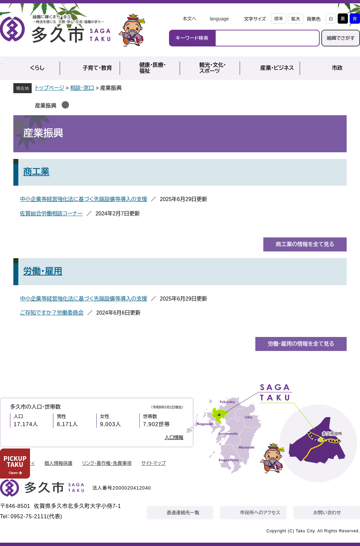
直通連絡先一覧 (183, 512)
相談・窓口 (82, 88)
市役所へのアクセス (260, 512)
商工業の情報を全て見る (305, 244)
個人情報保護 (58, 463)
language (219, 18)
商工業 (36, 172)
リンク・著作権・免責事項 (107, 463)
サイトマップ (153, 463)
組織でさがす (341, 38)
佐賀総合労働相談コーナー (51, 213)
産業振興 (45, 106)
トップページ (49, 88)
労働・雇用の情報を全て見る (301, 344)
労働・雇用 (42, 271)
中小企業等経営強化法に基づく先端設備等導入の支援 (83, 199)
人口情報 (174, 437)
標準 (278, 18)
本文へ (189, 18)
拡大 (295, 18)
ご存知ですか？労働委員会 (51, 313)
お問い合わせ (327, 512)
